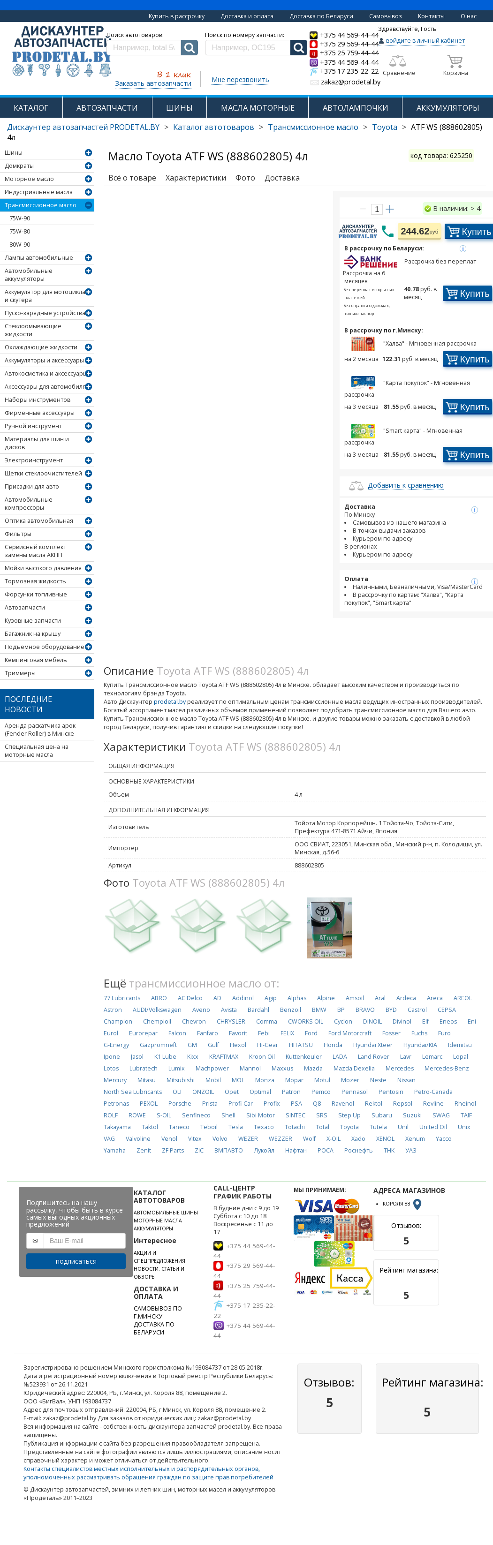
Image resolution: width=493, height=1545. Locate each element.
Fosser (391, 1033)
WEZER (248, 1139)
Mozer (350, 1080)
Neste (378, 1080)
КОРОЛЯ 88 (403, 1203)
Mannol (250, 1068)
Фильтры (18, 534)
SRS (321, 1115)
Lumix (176, 1068)
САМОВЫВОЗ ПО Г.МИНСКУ (158, 1312)
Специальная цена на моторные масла (36, 751)
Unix (464, 1127)
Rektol (373, 1104)
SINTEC (295, 1115)
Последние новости (28, 704)
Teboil (209, 1127)
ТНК (389, 1150)
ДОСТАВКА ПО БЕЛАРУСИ (154, 1328)
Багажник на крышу (33, 634)
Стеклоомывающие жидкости (33, 330)
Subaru (382, 1115)
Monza (264, 1080)
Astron (113, 1010)
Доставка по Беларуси (321, 16)
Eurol (111, 1033)
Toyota (384, 127)
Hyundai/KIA (420, 1045)
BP (341, 1010)
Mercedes (400, 1068)
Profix (272, 1104)
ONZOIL (203, 1092)
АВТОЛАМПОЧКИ (355, 107)
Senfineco (196, 1115)
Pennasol (354, 1092)
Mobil (213, 1080)
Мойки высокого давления (43, 568)
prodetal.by (170, 702)
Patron (291, 1092)
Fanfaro (207, 1033)
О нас (469, 16)
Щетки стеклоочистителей (43, 473)
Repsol (402, 1104)
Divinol (402, 1021)
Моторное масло (29, 179)
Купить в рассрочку (177, 16)
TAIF (466, 1115)
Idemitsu (460, 1045)
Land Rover (373, 1057)
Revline (433, 1104)
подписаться (76, 1261)
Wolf (309, 1139)
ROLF (111, 1115)
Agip (271, 998)
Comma (266, 1021)
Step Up (349, 1115)
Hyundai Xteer (373, 1045)
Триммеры (20, 673)
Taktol (150, 1127)
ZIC (199, 1150)
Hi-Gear (267, 1045)
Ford (311, 1033)
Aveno (201, 1010)
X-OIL (333, 1139)
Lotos (111, 1068)
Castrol (417, 1010)
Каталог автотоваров (213, 127)
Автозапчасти (25, 607)
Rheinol (465, 1104)
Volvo (220, 1139)
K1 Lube (165, 1057)
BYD (391, 1010)
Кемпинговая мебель (36, 660)
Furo (444, 1033)
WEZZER (280, 1139)
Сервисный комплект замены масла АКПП (35, 551)
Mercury (115, 1080)
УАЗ (411, 1150)
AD (217, 998)
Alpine (326, 998)
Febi (264, 1033)
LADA (340, 1057)
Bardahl (258, 1010)
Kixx (192, 1057)
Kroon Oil (262, 1057)
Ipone (112, 1057)
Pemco (321, 1092)
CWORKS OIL (305, 1021)
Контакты (431, 16)
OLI (177, 1092)
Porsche (179, 1104)
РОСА (326, 1150)
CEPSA (447, 1010)
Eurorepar (143, 1033)
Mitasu (146, 1080)
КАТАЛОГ (31, 107)
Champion (118, 1021)
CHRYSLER (231, 1021)
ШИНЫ (179, 107)
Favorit (238, 1033)
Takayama (117, 1127)
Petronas (116, 1104)
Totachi (295, 1127)
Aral (380, 998)
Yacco (444, 1139)
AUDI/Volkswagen (157, 1010)
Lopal (460, 1057)
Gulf (213, 1045)
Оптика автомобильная (39, 521)
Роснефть (358, 1150)
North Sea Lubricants (133, 1092)
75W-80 (19, 231)
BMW (319, 1010)
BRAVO (365, 1010)
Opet (232, 1092)
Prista (210, 1104)
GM (192, 1045)
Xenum (415, 1139)
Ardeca (406, 998)
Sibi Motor (260, 1115)
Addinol (243, 998)
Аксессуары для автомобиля (45, 387)
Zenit (144, 1150)
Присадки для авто (32, 486)
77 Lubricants (122, 998)
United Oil (433, 1127)
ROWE (137, 1115)
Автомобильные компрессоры (29, 504)
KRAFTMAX (223, 1057)
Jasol (137, 1057)
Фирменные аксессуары (40, 413)
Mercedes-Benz (447, 1068)
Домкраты (19, 166)
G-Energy (116, 1045)
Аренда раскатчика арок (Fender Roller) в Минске (40, 730)
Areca (435, 998)
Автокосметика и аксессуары (46, 373)
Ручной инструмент (33, 426)
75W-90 (19, 218)
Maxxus (282, 1068)
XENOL (385, 1139)
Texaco (264, 1127)
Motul (322, 1080)
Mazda (313, 1068)
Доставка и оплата (246, 16)
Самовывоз (385, 16)
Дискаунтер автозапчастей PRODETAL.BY (83, 127)
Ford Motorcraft (350, 1033)
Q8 (317, 1104)
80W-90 (19, 245)
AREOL (463, 998)
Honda (333, 1045)
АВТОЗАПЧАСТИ (107, 107)
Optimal (260, 1092)
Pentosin (391, 1092)
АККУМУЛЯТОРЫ (448, 107)
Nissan (406, 1080)
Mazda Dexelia (354, 1068)
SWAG (441, 1115)
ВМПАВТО (228, 1150)
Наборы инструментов (37, 400)
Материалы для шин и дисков (37, 443)
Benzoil (290, 1010)
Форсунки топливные (36, 594)
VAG (109, 1139)
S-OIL (164, 1115)
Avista (229, 1010)
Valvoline (138, 1139)
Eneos (448, 1021)
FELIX (287, 1033)
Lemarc (432, 1057)
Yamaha (115, 1150)
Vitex (195, 1139)
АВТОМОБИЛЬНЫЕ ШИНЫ (166, 1212)
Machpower (212, 1068)
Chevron (194, 1021)
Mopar (294, 1080)
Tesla (235, 1127)
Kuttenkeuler (304, 1057)
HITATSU (301, 1045)
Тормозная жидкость (35, 581)
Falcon (177, 1033)
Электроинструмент (34, 460)
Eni (472, 1021)
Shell (228, 1115)
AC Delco (190, 998)
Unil (403, 1127)
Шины (14, 153)
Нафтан (296, 1150)
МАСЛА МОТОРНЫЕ (258, 107)
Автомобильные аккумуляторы (29, 275)
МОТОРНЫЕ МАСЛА (158, 1220)
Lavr (405, 1057)
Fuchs (419, 1033)
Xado (358, 1139)
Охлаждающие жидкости (41, 347)
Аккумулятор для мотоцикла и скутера (45, 296)
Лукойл (264, 1150)
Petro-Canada (433, 1092)
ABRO (159, 998)
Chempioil (157, 1021)
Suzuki (412, 1115)
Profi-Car (240, 1104)
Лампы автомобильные (39, 258)
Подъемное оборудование (44, 647)
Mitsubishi (181, 1080)
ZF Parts (173, 1150)
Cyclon (343, 1021)
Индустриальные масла (39, 192)
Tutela (378, 1127)
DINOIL (372, 1021)
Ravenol (343, 1104)
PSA (296, 1104)
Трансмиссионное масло (313, 127)
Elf (425, 1021)
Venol (169, 1139)
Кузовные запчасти (33, 621)
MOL (238, 1080)
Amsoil (355, 998)
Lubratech (143, 1068)
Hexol (238, 1045)
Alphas (297, 998)
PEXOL (149, 1104)
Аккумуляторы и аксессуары (44, 360)
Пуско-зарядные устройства (45, 313)
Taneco (179, 1127)
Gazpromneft (158, 1045)
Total (322, 1127)
